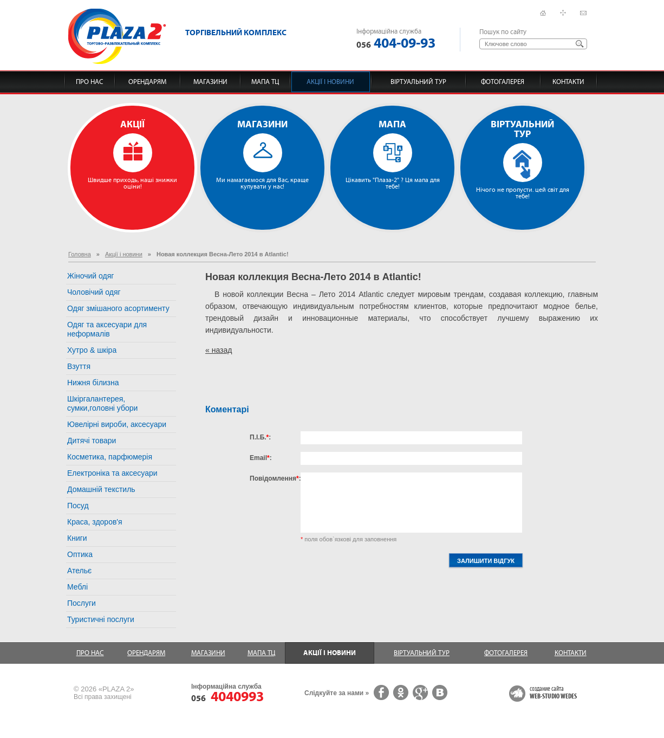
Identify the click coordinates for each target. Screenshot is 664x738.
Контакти (568, 81)
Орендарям (147, 81)
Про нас (89, 81)
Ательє (79, 570)
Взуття (78, 366)
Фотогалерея (502, 81)
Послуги (81, 603)
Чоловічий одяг (94, 292)
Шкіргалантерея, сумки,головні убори (102, 403)
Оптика (80, 554)
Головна (79, 254)
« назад (218, 350)
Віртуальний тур (418, 81)
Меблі (77, 586)
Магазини (210, 81)
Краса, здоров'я (94, 521)
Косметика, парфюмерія (109, 456)
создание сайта (553, 693)
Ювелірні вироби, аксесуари (116, 424)
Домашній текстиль (101, 489)
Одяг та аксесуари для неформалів (107, 329)
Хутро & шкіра (91, 350)
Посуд (78, 505)
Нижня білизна (93, 382)
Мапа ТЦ (265, 81)
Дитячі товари (91, 440)
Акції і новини (330, 81)
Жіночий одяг (90, 275)
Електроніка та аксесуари (112, 473)
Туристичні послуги (100, 619)
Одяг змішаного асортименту (118, 308)
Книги (77, 538)
